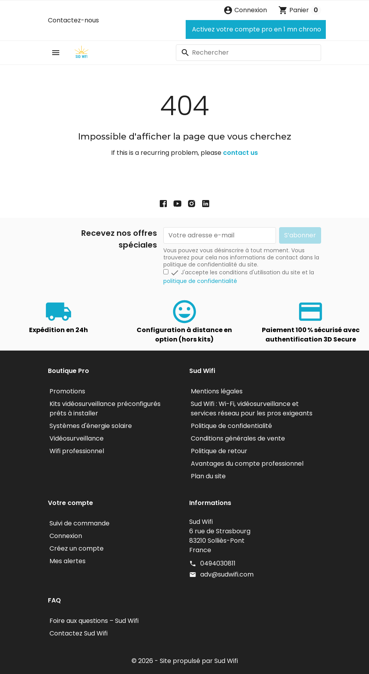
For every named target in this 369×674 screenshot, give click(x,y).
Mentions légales (217, 391)
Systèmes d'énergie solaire (90, 425)
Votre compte (70, 502)
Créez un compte (76, 548)
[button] (245, 10)
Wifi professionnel (76, 450)
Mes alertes (67, 561)
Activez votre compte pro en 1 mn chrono (255, 29)
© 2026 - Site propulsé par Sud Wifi (185, 660)
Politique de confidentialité (231, 425)
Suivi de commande (79, 523)
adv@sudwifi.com (227, 574)
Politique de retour (219, 450)
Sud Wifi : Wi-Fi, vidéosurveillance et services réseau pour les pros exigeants (251, 408)
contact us (240, 152)
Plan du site (208, 476)
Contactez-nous (73, 20)
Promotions (67, 391)
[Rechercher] (248, 52)
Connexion (65, 535)
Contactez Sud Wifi (78, 633)
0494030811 (218, 563)
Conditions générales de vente (238, 438)
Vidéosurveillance (76, 438)
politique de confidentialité (200, 281)
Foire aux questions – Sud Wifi (94, 620)
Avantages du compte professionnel (247, 463)
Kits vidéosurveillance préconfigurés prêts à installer (105, 408)
